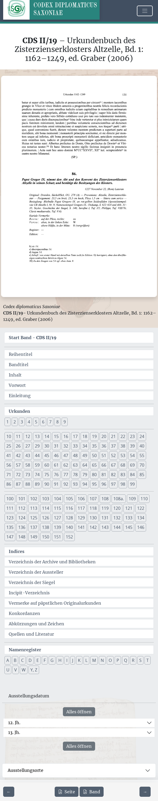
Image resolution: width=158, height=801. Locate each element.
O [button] (110, 660)
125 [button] (33, 518)
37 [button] (113, 446)
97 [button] (113, 484)
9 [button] (64, 422)
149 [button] (33, 537)
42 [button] (18, 455)
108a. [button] (118, 499)
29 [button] (37, 446)
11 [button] (18, 436)
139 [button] (57, 527)
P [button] (118, 660)
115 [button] (57, 508)
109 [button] (132, 499)
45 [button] (46, 455)
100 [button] (9, 499)
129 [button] (81, 518)
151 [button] (57, 537)
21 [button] (113, 436)
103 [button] (45, 499)
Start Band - (33, 337)
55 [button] (142, 455)
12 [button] (27, 436)
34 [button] (84, 446)
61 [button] (56, 465)
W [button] (24, 670)
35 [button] (94, 446)
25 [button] (8, 446)
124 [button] (21, 518)
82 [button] (113, 474)
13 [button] (37, 436)
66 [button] (103, 465)
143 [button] (105, 527)
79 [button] (84, 474)
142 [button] (93, 527)
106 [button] (81, 499)
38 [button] (122, 446)
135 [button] (9, 527)
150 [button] (45, 537)
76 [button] (56, 474)
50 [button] (94, 455)
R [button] (133, 660)
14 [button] (46, 436)
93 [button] (75, 484)
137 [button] (33, 527)
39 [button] (132, 446)
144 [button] (116, 527)
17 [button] (75, 436)
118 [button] (93, 508)
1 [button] (7, 422)
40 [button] (142, 446)
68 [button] (122, 465)
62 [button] (65, 465)
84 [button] (132, 474)
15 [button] (56, 436)
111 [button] (9, 508)
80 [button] (94, 474)
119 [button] (105, 508)
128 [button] (69, 518)
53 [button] (122, 455)
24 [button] (142, 436)
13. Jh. (14, 732)
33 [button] (75, 446)
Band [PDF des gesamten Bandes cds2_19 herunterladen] (91, 791)
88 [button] (27, 484)
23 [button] (132, 436)
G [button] (52, 660)
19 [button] (94, 436)
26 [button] (18, 446)
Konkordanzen (24, 613)
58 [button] (27, 465)
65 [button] (94, 465)
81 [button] (103, 474)
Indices (16, 551)
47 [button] (65, 455)
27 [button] (27, 446)
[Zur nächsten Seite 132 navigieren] (145, 792)
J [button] (72, 660)
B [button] (15, 660)
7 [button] (50, 422)
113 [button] (33, 508)
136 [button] (21, 527)
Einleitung (20, 395)
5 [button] (36, 422)
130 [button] (93, 518)
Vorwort (17, 385)
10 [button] (8, 436)
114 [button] (45, 508)
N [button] (102, 660)
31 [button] (56, 446)
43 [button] (27, 455)
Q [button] (125, 660)
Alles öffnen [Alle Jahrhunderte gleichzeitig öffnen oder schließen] (79, 711)
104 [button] (57, 499)
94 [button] (84, 484)
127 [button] (57, 518)
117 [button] (81, 508)
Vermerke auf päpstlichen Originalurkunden (55, 603)
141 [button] (81, 527)
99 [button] (132, 484)
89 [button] (37, 484)
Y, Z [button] (33, 670)
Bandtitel (18, 364)
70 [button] (142, 465)
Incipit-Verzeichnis (29, 592)
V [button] (15, 670)
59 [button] (37, 465)
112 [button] (21, 508)
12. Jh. (14, 722)
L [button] (86, 660)
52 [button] (113, 455)
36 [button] (103, 446)
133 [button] (128, 518)
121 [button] (128, 508)
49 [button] (84, 455)
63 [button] (75, 465)
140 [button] (69, 527)
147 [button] (9, 537)
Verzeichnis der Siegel (32, 582)
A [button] (7, 660)
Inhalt (15, 375)
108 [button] (105, 499)
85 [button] (142, 474)
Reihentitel (20, 354)
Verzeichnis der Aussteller (36, 572)
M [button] (94, 660)
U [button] (8, 670)
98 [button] (122, 484)
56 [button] (8, 465)
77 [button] (65, 474)
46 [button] (56, 455)
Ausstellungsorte (25, 770)
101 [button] (21, 499)
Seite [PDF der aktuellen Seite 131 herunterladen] (66, 791)
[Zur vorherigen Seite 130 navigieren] (8, 792)
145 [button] (128, 527)
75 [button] (46, 474)
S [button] (140, 660)
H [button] (60, 660)
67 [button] (113, 465)
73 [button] (27, 474)
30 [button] (46, 446)
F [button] (45, 660)
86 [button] (8, 484)
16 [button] (65, 436)
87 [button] (18, 484)
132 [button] (116, 518)
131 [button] (105, 518)
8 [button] (57, 422)
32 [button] (65, 446)
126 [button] (45, 518)
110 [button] (144, 499)
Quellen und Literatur (31, 634)
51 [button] (103, 455)
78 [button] (75, 474)
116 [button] (69, 508)
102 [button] (33, 499)
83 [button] (122, 474)
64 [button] (84, 465)
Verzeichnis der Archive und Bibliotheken (52, 561)
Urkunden (19, 411)
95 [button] (94, 484)
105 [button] (69, 499)
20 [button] (103, 436)
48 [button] (75, 455)
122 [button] (140, 508)
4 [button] (29, 422)
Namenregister (25, 649)
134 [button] (140, 518)
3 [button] (22, 422)
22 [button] (122, 436)
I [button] (66, 660)
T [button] (147, 660)
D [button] (30, 660)
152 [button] (69, 537)
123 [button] (9, 518)
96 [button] (103, 484)
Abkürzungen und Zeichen (36, 623)
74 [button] (37, 474)
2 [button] (14, 422)
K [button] (79, 660)
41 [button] (8, 455)
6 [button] (43, 422)
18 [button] (84, 436)
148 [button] (21, 537)
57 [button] (18, 465)
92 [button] (65, 484)
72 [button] (18, 474)
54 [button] (132, 455)
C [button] (22, 660)
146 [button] (140, 527)
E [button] (37, 660)
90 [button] (46, 484)
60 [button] (46, 465)
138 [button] (45, 527)
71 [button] (8, 474)
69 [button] (132, 465)
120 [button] (116, 508)
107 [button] (93, 499)
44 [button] (37, 455)
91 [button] (56, 484)
